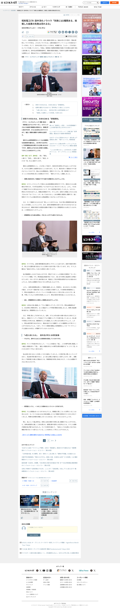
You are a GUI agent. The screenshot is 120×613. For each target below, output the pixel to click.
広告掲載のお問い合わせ (66, 587)
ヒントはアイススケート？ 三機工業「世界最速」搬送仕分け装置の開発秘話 (63, 132)
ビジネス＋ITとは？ (23, 3)
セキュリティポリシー (82, 582)
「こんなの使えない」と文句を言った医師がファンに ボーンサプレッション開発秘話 (63, 152)
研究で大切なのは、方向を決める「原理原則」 (50, 105)
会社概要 (79, 580)
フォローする (30, 36)
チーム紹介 (46, 580)
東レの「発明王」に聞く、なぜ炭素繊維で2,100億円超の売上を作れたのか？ (63, 126)
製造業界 (54, 481)
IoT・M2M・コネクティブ (30, 485)
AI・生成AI (69, 7)
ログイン (105, 2)
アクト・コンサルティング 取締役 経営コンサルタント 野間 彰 (42, 57)
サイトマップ (29, 584)
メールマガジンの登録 (31, 580)
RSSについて (29, 592)
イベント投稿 (46, 584)
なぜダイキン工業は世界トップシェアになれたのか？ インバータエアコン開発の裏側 (63, 145)
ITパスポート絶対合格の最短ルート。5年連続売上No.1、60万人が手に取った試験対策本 (50, 553)
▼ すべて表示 (73, 157)
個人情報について (81, 584)
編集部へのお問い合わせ (66, 580)
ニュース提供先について (32, 594)
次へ (52, 441)
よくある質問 (29, 582)
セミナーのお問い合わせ (66, 582)
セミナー (21, 7)
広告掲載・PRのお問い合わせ (91, 416)
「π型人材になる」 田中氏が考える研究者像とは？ (52, 110)
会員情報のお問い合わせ (66, 584)
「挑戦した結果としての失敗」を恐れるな (49, 113)
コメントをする (34, 535)
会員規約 (28, 587)
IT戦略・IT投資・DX (29, 481)
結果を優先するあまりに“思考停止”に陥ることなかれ (53, 107)
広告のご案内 (46, 582)
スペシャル (33, 7)
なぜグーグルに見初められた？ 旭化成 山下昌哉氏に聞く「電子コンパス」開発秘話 (63, 139)
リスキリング (56, 7)
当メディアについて (31, 596)
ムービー (44, 7)
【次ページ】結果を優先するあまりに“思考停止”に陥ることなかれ (42, 435)
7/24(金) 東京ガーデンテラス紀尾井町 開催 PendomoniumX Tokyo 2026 (46, 549)
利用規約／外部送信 (31, 589)
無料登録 (114, 2)
